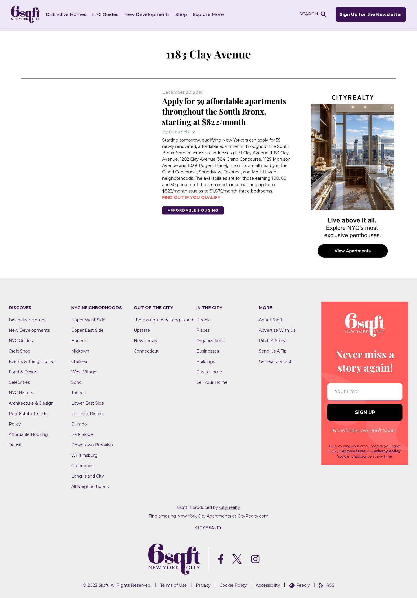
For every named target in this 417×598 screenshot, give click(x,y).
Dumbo (79, 423)
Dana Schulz (182, 131)
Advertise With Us (277, 329)
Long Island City (87, 475)
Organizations (210, 339)
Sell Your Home (212, 381)
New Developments (147, 14)
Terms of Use (352, 450)
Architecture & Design (31, 402)
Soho (76, 381)
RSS (326, 584)
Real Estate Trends (28, 412)
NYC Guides (106, 14)
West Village (83, 371)
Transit (15, 444)
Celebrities (19, 381)
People (203, 319)
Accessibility (268, 584)
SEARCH (308, 14)
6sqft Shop (19, 350)
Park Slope (82, 433)
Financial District (87, 412)
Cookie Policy (233, 584)
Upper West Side (88, 319)
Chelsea (79, 360)
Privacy (203, 584)
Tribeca (78, 392)
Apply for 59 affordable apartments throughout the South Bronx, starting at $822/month (227, 110)
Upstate (142, 329)
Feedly (299, 584)
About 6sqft (271, 319)
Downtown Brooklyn (92, 444)
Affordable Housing (193, 209)
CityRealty (229, 506)
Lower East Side (87, 402)
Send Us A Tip (273, 350)
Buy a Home (209, 371)
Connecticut (146, 350)
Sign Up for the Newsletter (370, 14)
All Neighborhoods (90, 485)
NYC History (21, 392)
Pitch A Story (272, 339)
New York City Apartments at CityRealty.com (222, 515)
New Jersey (146, 339)
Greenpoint (82, 464)
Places (203, 329)
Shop (182, 14)
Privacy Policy (387, 450)
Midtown (80, 350)
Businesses (207, 350)
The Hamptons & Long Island (163, 319)
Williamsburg (84, 454)
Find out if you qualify (191, 196)
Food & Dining (23, 371)
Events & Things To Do (31, 360)
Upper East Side (87, 329)
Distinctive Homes (66, 14)
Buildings (205, 360)
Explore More (208, 14)
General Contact (275, 360)
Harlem (78, 339)
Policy (15, 423)
